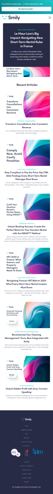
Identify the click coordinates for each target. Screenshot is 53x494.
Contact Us (26, 446)
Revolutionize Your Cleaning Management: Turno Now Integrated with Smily (26, 338)
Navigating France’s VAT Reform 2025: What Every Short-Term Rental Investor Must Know (26, 284)
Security (26, 462)
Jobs (26, 434)
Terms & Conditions (26, 466)
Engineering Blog (26, 430)
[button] (49, 17)
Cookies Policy (26, 474)
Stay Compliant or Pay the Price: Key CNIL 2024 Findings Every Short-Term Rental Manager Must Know (26, 176)
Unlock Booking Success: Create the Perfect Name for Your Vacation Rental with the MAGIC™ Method (26, 230)
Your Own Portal (26, 442)
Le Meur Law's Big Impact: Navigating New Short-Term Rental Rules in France (26, 40)
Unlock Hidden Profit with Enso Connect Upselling (26, 390)
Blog (26, 426)
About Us (27, 438)
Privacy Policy (26, 470)
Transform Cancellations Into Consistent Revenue (26, 126)
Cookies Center (27, 478)
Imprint (26, 482)
